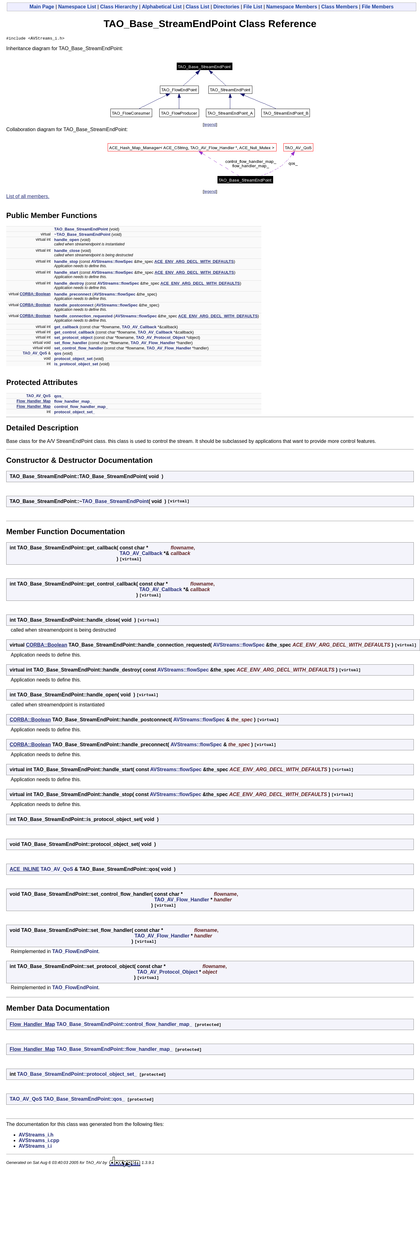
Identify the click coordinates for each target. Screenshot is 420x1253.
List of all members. (27, 197)
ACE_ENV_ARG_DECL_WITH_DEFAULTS (194, 262)
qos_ (58, 397)
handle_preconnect (72, 295)
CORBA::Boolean (35, 295)
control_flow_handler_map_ (81, 407)
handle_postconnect (73, 306)
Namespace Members (291, 6)
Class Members (339, 6)
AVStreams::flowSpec (112, 262)
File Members (378, 6)
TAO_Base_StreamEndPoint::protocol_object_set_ (77, 1075)
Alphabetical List (162, 6)
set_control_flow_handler (78, 349)
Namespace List (77, 6)
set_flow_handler (70, 343)
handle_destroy (69, 284)
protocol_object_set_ (74, 413)
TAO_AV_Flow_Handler (153, 343)
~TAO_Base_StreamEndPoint (82, 235)
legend (210, 125)
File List (252, 6)
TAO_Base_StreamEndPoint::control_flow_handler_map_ (124, 1025)
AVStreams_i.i (35, 1147)
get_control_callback (74, 333)
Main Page (42, 6)
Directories (226, 6)
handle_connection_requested (83, 317)
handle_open (66, 240)
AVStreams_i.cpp (39, 1141)
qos (57, 354)
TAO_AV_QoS (35, 354)
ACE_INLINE (24, 870)
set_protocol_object (73, 338)
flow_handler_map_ (73, 402)
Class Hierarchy (119, 6)
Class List (197, 6)
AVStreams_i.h (36, 1135)
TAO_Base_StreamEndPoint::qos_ (84, 1100)
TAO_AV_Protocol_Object (160, 338)
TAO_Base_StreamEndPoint (81, 230)
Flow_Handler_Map (33, 402)
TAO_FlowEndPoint (75, 952)
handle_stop (66, 262)
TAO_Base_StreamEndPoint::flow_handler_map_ (114, 1050)
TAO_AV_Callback (139, 327)
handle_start (66, 273)
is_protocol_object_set (76, 365)
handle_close (67, 251)
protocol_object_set (73, 359)
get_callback (66, 327)
